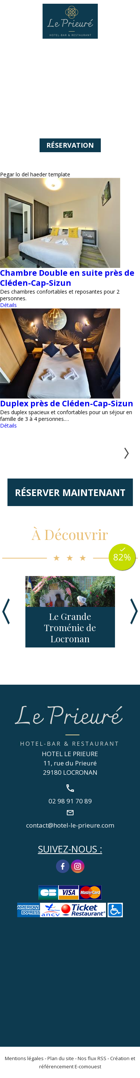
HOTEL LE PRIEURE (70, 753)
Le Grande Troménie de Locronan (70, 627)
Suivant (123, 453)
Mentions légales (24, 1058)
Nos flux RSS (92, 1058)
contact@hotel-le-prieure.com (70, 825)
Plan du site (60, 1058)
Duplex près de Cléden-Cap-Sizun (66, 403)
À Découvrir (70, 534)
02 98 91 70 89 (129, 13)
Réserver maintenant (70, 492)
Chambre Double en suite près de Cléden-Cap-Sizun (67, 278)
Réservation (70, 145)
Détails (8, 304)
